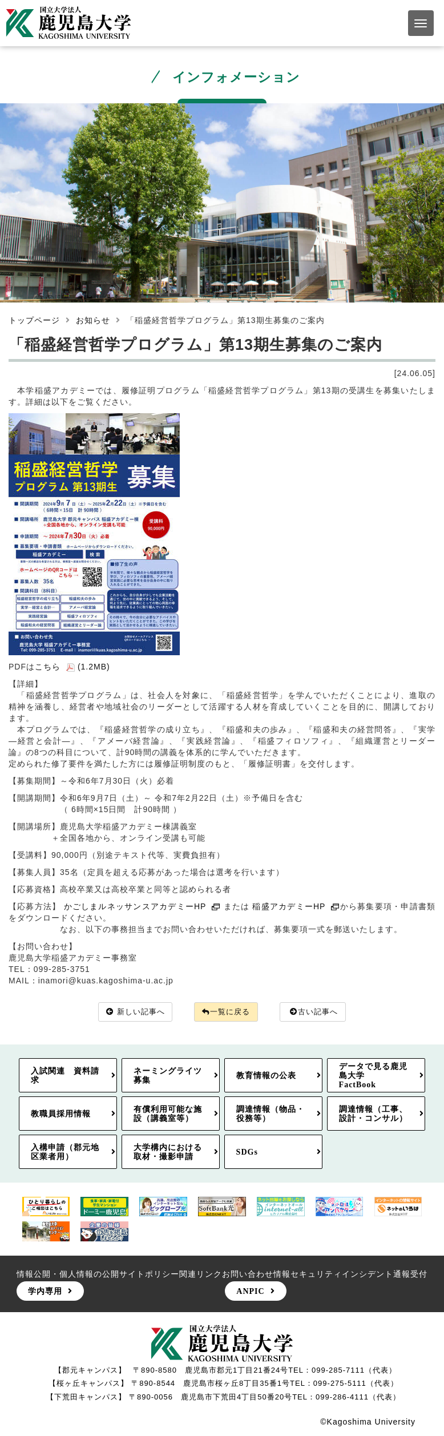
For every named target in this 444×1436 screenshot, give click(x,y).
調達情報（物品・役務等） (270, 1114)
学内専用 (45, 1292)
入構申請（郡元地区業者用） (65, 1152)
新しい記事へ (130, 1012)
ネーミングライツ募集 (168, 1075)
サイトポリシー (149, 1274)
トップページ (34, 320)
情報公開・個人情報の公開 (68, 1274)
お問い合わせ (247, 1274)
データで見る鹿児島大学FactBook (373, 1076)
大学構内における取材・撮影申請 (168, 1152)
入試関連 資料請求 (65, 1075)
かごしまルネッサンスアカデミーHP (142, 906)
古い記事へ (319, 1012)
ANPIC (250, 1292)
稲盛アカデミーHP (296, 906)
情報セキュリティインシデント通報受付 (350, 1274)
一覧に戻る (226, 1012)
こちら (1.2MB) (72, 666)
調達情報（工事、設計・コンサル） (373, 1114)
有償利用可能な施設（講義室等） (168, 1114)
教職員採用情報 (61, 1115)
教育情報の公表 (266, 1076)
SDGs (247, 1153)
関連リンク (200, 1274)
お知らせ (93, 320)
